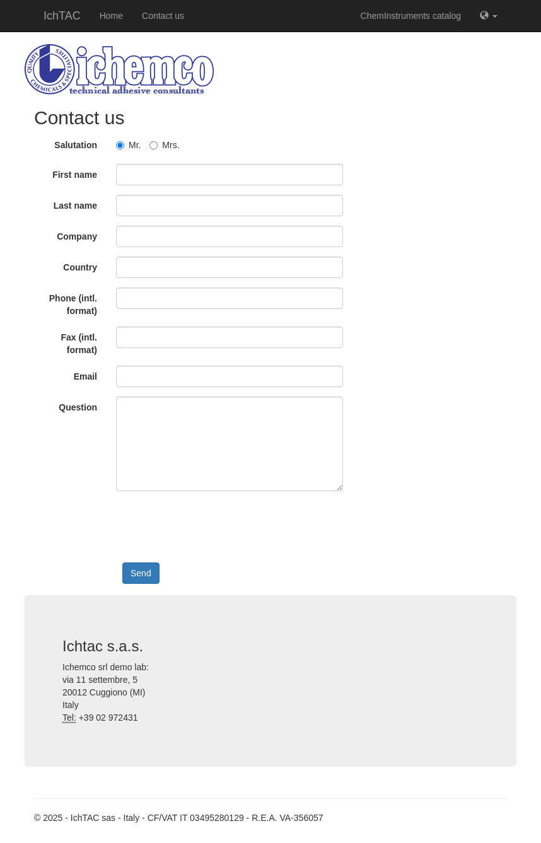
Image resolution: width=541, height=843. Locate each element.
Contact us (163, 16)
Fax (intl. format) (79, 343)
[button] (488, 16)
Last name (75, 206)
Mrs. (164, 145)
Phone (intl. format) (73, 304)
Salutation (75, 145)
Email (85, 376)
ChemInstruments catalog (411, 16)
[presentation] (218, 525)
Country (80, 267)
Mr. (128, 145)
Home (111, 16)
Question (78, 407)
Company (77, 236)
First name (74, 175)
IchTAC (62, 15)
